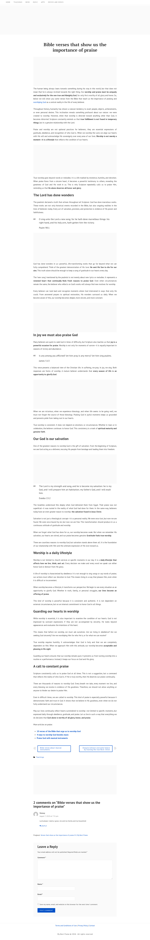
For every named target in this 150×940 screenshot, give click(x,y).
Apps (43, 2)
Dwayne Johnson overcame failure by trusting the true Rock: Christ (96, 749)
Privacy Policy (83, 925)
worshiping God (39, 102)
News (28, 2)
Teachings (18, 2)
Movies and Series (56, 2)
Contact (92, 925)
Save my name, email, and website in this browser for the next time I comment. (69, 904)
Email (40, 894)
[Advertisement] (62, 20)
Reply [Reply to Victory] (43, 826)
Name (40, 884)
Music (35, 2)
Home (8, 2)
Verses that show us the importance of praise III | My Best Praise (64, 835)
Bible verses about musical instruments (50, 749)
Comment (42, 857)
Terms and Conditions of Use (66, 925)
